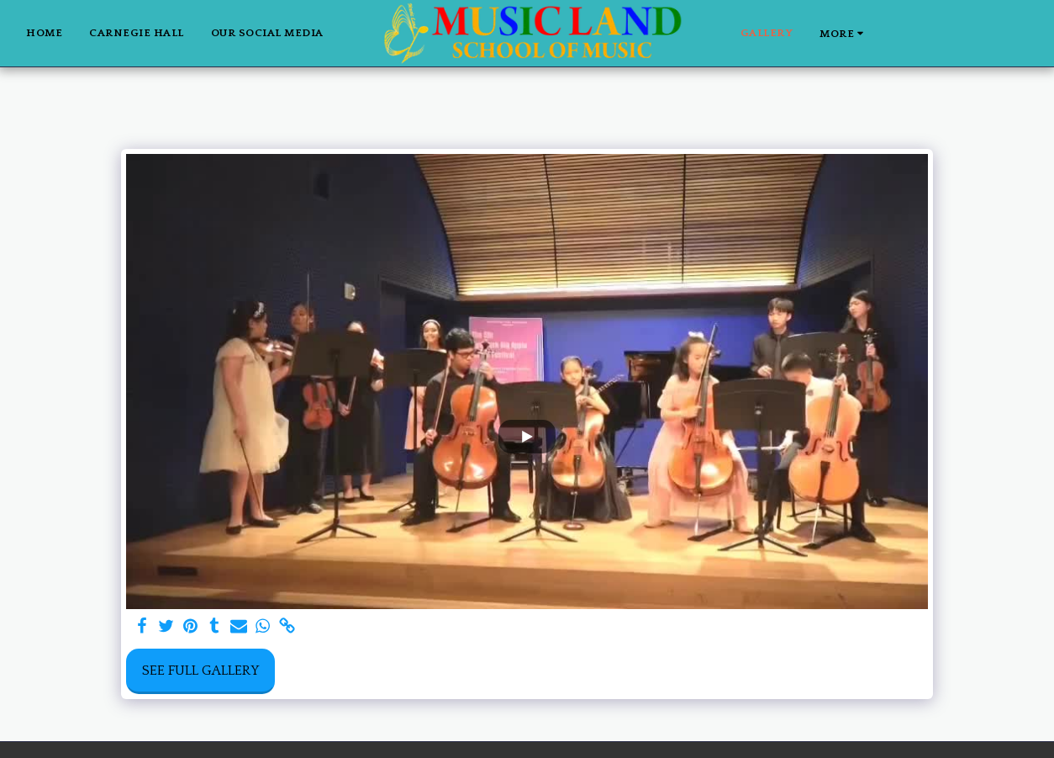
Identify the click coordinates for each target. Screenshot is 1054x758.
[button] (894, 33)
